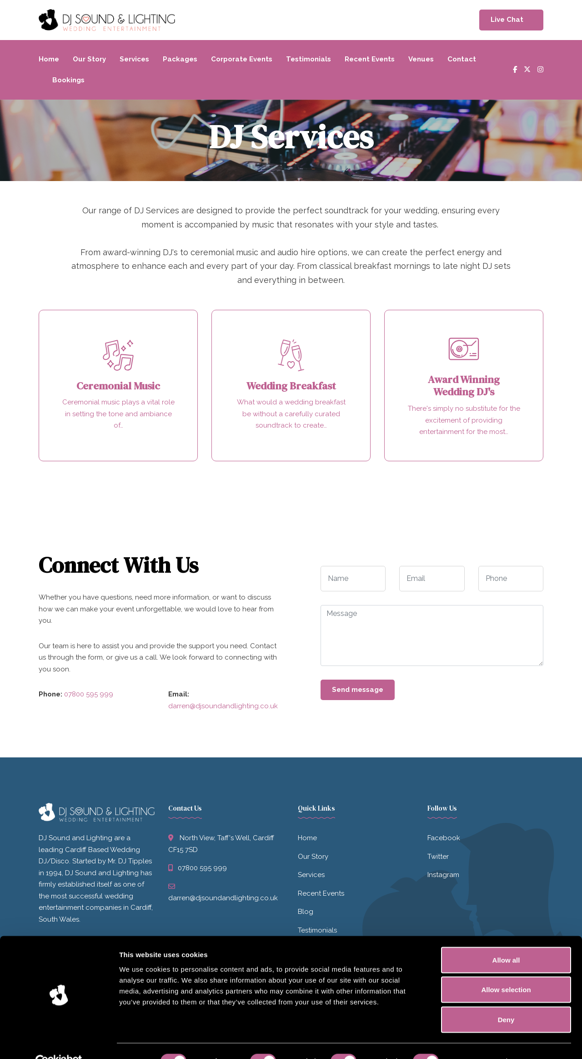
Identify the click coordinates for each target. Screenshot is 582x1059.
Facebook (443, 839)
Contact (461, 59)
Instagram (443, 876)
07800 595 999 (88, 695)
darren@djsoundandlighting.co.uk (223, 707)
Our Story (89, 59)
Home (49, 59)
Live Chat (507, 19)
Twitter (438, 857)
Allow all (506, 939)
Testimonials (308, 59)
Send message (357, 690)
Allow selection (506, 969)
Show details (477, 1041)
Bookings (68, 80)
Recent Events (370, 59)
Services (134, 59)
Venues (421, 59)
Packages (180, 59)
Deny (506, 999)
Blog (305, 913)
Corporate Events (241, 59)
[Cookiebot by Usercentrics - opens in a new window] (59, 1041)
